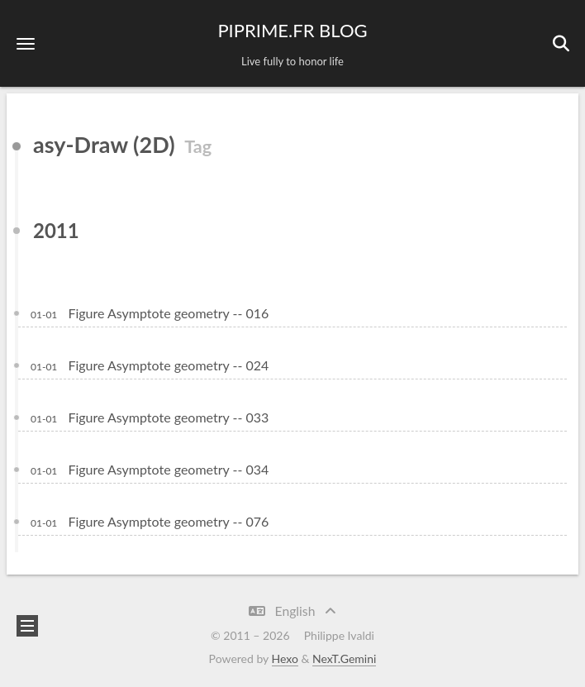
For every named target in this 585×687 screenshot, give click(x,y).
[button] (25, 43)
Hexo (285, 658)
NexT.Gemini (344, 658)
